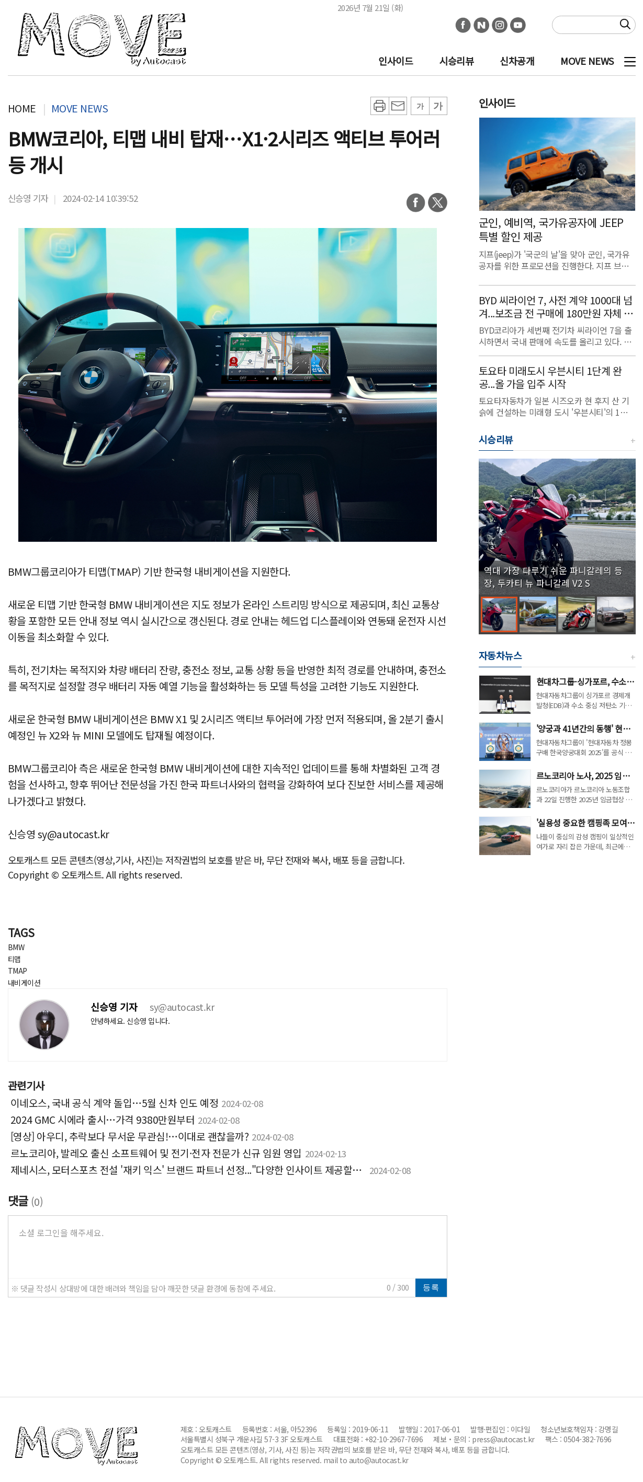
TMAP (17, 970)
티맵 (14, 959)
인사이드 (395, 60)
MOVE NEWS (587, 60)
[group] (557, 527)
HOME (22, 108)
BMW (16, 947)
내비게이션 (24, 982)
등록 (431, 1287)
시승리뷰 (456, 60)
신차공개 (517, 60)
